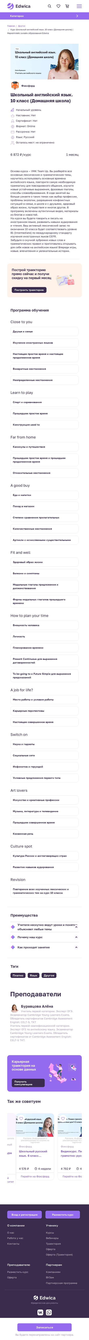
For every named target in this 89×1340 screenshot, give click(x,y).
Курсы (50, 1232)
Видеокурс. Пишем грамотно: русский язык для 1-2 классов (63, 1153)
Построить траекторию (29, 289)
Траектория (53, 1243)
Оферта (50, 1249)
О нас (10, 1232)
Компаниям (53, 1272)
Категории (21, 15)
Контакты (13, 1243)
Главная (11, 26)
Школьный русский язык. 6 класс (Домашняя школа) (24, 1153)
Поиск (49, 6)
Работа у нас (15, 1238)
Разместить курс (17, 1272)
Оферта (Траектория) (59, 1254)
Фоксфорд (22, 86)
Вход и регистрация (24, 1214)
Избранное (58, 6)
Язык (33, 975)
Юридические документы (44, 1303)
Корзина (67, 6)
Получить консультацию (23, 1083)
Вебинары (52, 1238)
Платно (18, 975)
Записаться (44, 1327)
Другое (21, 26)
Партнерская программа (61, 1283)
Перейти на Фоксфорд (25, 1176)
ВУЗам (50, 1277)
